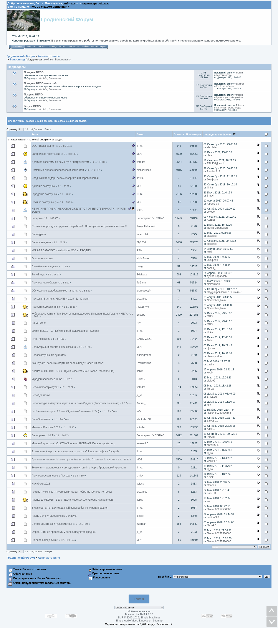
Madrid (239, 73)
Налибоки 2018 (41, 483)
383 (56, 218)
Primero (240, 105)
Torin (209, 340)
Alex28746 (143, 306)
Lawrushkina (144, 363)
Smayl (210, 195)
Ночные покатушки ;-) (45, 202)
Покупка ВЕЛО (33, 94)
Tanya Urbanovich (147, 226)
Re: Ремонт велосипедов (228, 108)
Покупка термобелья (44, 282)
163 (94, 170)
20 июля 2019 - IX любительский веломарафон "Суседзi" (66, 330)
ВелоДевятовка (41, 395)
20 (69, 387)
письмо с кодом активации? (49, 6)
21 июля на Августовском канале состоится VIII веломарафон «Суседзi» (75, 451)
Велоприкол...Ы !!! (43, 435)
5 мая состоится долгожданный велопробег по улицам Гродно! (70, 507)
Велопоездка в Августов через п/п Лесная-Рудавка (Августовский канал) (75, 403)
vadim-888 (213, 517)
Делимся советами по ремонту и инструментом (60, 161)
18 (71, 307)
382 (52, 218)
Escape (141, 314)
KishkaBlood (144, 170)
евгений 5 (142, 443)
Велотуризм (39, 234)
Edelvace (142, 274)
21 (72, 387)
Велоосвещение (41, 242)
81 (38, 316)
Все (69, 146)
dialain (140, 515)
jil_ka (139, 145)
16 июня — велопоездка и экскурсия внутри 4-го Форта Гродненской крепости (79, 467)
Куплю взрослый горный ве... (230, 97)
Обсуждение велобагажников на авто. (55, 290)
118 (99, 162)
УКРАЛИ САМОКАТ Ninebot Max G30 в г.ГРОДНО (61, 250)
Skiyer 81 (212, 420)
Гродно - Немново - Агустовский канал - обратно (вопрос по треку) (72, 491)
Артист (211, 219)
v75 (139, 411)
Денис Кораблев (217, 276)
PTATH (211, 436)
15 (89, 347)
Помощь (52, 47)
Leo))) (140, 266)
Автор (140, 134)
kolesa (140, 483)
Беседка (37, 218)
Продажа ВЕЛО (34, 72)
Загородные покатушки (46, 153)
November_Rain (216, 300)
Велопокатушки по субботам (49, 354)
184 (70, 154)
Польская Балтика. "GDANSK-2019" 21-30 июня (60, 298)
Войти (85, 47)
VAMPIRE (212, 461)
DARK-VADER (145, 338)
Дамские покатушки (43, 186)
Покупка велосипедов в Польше (51, 475)
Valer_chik (143, 234)
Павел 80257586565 (219, 412)
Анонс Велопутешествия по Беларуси (54, 515)
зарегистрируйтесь (95, 3)
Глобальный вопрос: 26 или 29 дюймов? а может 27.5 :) (65, 411)
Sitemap (157, 620)
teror (209, 251)
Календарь (73, 47)
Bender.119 (213, 171)
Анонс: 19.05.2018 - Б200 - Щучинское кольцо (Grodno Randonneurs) (73, 499)
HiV (139, 322)
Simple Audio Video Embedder (133, 620)
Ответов (179, 134)
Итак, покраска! (41, 338)
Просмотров (194, 134)
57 (66, 435)
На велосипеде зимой (45, 539)
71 (70, 194)
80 (35, 316)
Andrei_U (142, 403)
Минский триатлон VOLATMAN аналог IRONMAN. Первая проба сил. (73, 443)
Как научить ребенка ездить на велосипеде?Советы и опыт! (68, 363)
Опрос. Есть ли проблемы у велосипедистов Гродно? (64, 531)
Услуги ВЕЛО (32, 106)
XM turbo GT (144, 419)
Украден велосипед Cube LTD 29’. (52, 379)
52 (128, 459)
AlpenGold (213, 203)
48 (61, 242)
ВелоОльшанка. (41, 419)
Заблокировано (224, 75)
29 (70, 202)
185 (74, 154)
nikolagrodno (144, 354)
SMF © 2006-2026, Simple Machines (139, 617)
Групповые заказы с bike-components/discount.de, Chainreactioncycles (73, 459)
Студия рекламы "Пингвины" (224, 292)
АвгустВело (39, 322)
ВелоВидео (38, 274)
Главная (17, 47)
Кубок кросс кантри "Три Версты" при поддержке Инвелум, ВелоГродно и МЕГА (80, 313)
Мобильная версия (139, 611)
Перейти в (164, 576)
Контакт (139, 599)
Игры (62, 47)
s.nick (140, 475)
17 (58, 274)
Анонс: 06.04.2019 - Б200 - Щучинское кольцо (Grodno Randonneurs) (73, 371)
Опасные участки (42, 258)
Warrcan (141, 523)
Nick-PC (211, 525)
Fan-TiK (211, 493)
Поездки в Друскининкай (46, 306)
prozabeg (142, 298)
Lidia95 (141, 379)
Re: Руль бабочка (225, 86)
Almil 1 (211, 428)
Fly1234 (141, 242)
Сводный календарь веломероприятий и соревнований (65, 178)
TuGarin (141, 282)
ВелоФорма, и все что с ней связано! (54, 346)
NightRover (143, 258)
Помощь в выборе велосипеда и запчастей (58, 170)
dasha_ (211, 268)
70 (67, 194)
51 (125, 459)
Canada (211, 485)
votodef (141, 161)
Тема (35, 134)
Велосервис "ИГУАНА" (150, 218)
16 (55, 274)
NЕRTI (140, 194)
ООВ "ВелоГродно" (43, 145)
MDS (139, 153)
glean (210, 155)
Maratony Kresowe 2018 (46, 427)
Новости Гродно (36, 47)
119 (103, 162)
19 (74, 307)
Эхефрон (212, 179)
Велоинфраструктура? (45, 387)
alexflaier (48, 59)
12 (68, 186)
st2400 (140, 178)
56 (63, 435)
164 (98, 170)
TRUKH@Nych (215, 163)
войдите (69, 3)
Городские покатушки (45, 194)
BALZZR (212, 396)
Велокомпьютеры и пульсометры (52, 523)
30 (72, 427)
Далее (38, 129)
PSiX (139, 250)
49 (64, 242)
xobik (140, 371)
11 (65, 186)
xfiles (139, 210)
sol (208, 501)
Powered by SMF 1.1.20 (139, 614)
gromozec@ (144, 290)
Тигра (210, 388)
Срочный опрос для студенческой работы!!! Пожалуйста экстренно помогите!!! (79, 226)
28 (67, 202)
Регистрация (98, 47)
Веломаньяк (62, 59)
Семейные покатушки (45, 266)
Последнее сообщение (219, 134)
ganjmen (240, 84)
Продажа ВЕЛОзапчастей (40, 83)
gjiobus (211, 348)
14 (86, 347)
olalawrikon (213, 284)
